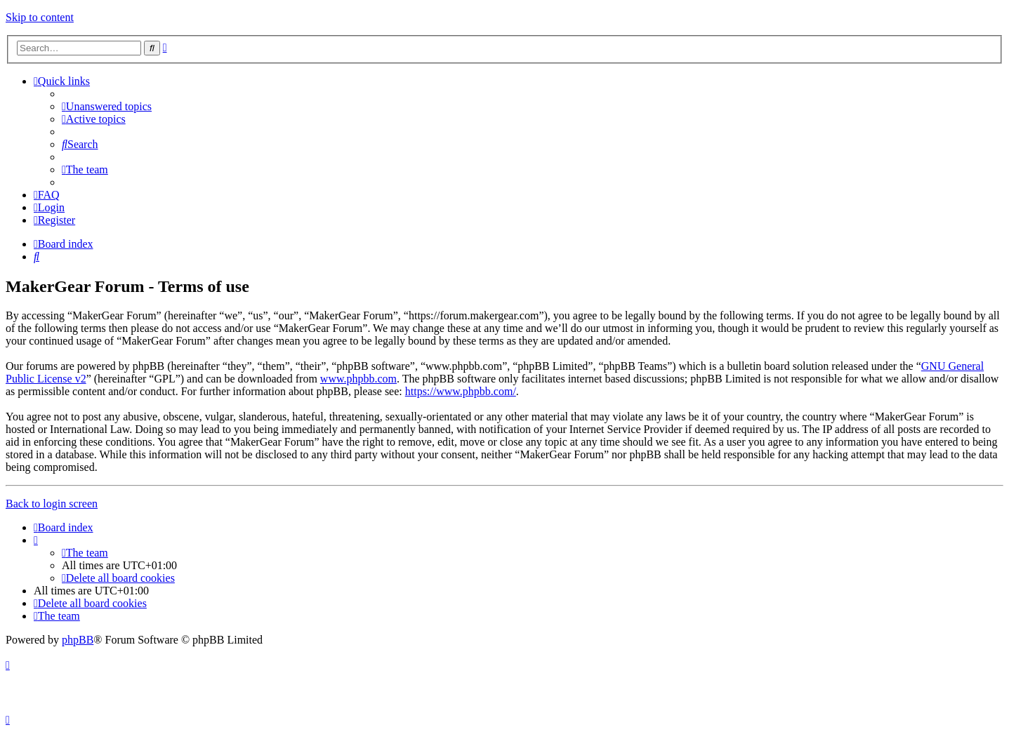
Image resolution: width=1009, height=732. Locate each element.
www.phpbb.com (358, 379)
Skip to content (40, 17)
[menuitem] (107, 106)
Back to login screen (52, 504)
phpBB (77, 640)
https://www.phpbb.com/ (460, 391)
